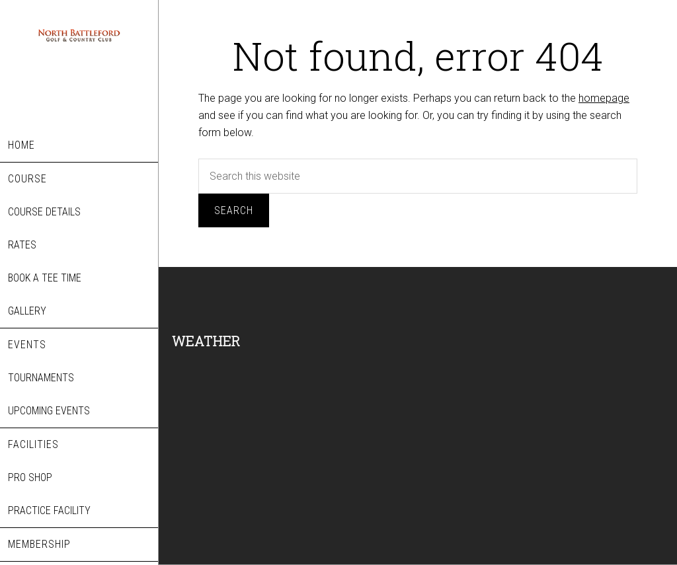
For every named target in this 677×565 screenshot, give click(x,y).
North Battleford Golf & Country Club (79, 74)
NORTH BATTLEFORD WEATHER (284, 409)
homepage (603, 98)
